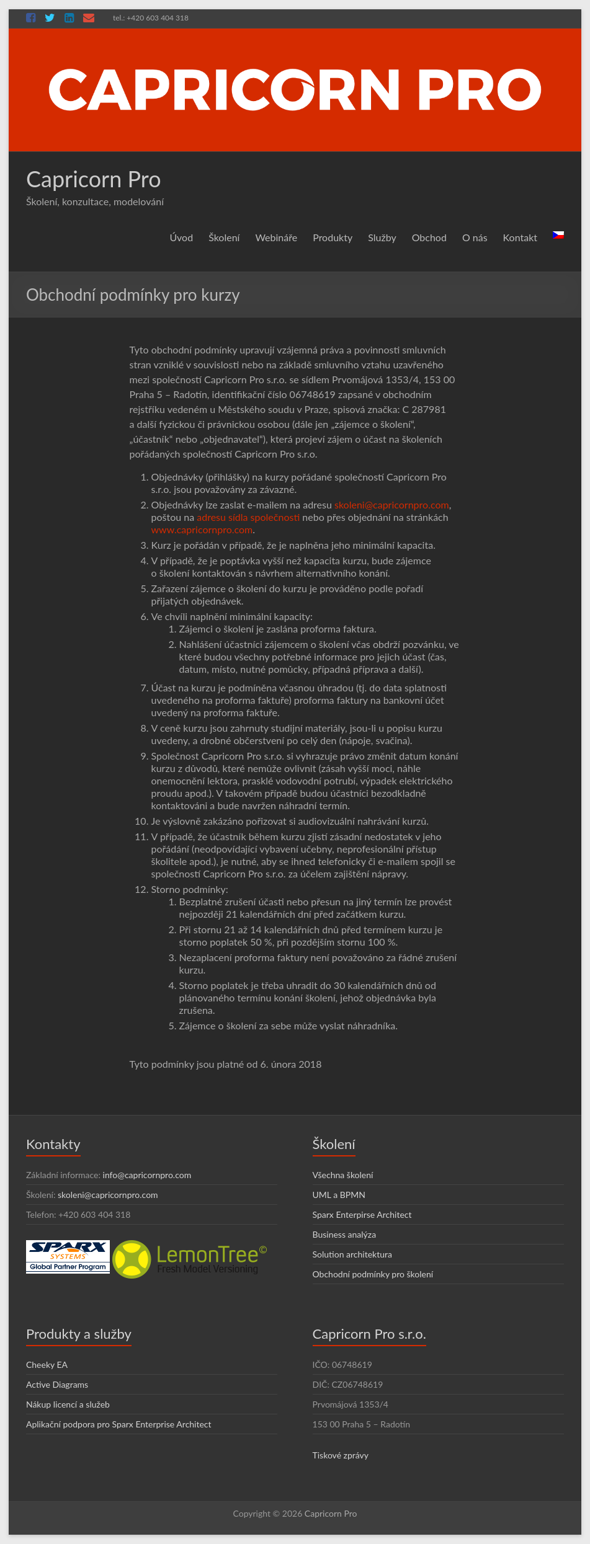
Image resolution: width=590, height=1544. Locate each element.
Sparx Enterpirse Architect (362, 1214)
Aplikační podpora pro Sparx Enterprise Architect (119, 1424)
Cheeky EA (47, 1364)
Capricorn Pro (93, 178)
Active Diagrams (57, 1384)
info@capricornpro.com (147, 1174)
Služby (382, 237)
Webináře (276, 237)
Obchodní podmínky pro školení (373, 1274)
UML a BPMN (339, 1194)
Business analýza (345, 1234)
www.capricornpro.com (202, 529)
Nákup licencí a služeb (68, 1404)
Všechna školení (343, 1174)
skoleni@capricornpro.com (391, 504)
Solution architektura (352, 1254)
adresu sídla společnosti (248, 517)
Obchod (429, 237)
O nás (475, 237)
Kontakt (520, 237)
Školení (223, 237)
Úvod (181, 237)
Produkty (332, 237)
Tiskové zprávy (341, 1455)
